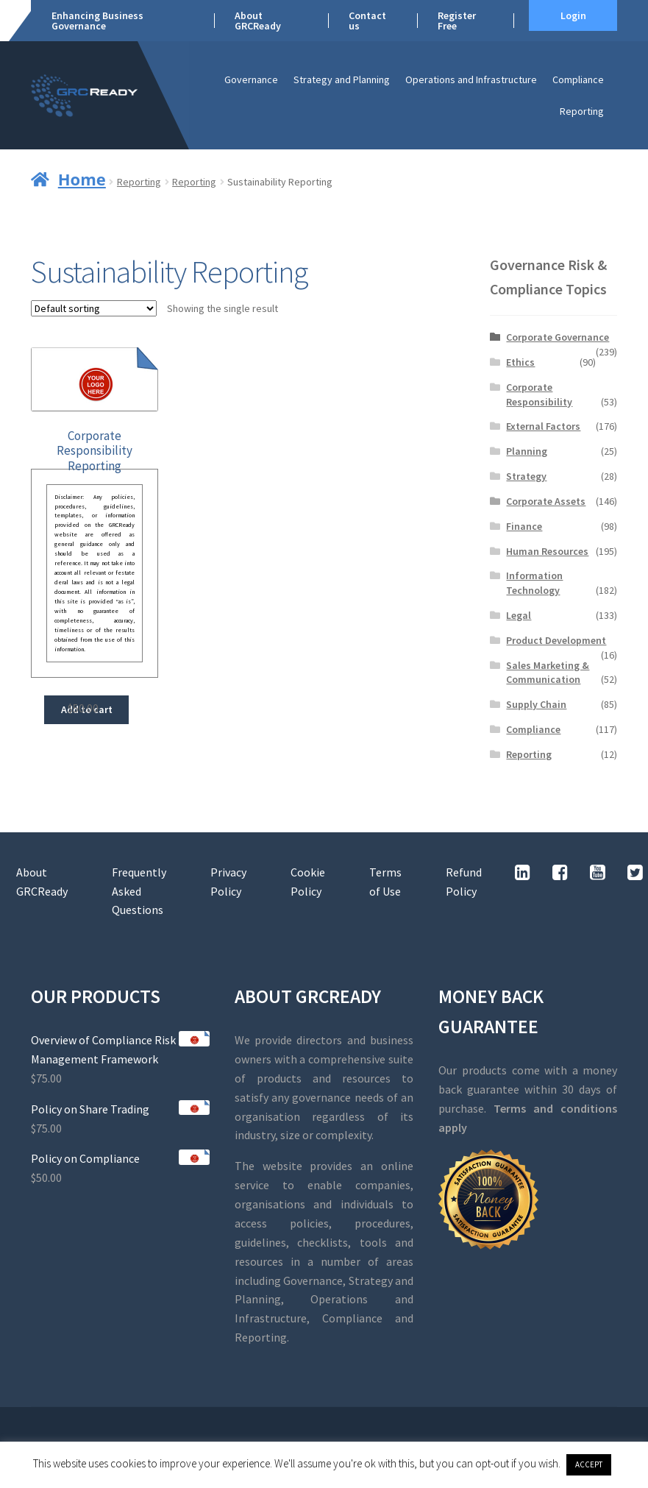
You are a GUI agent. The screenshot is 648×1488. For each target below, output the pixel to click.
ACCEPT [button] (588, 1464)
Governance (251, 79)
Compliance (578, 79)
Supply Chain (536, 704)
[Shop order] (94, 308)
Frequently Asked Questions (139, 891)
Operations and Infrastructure (471, 79)
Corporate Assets (545, 501)
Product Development (556, 640)
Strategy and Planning (341, 79)
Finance (524, 526)
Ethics (520, 362)
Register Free (457, 20)
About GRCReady (258, 20)
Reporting (582, 111)
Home (82, 179)
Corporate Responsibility (539, 394)
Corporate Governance (557, 337)
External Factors (543, 426)
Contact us (367, 20)
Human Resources (547, 551)
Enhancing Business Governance (97, 20)
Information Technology (534, 583)
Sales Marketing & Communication (547, 673)
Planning (526, 451)
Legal (518, 615)
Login (573, 15)
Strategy (526, 476)
